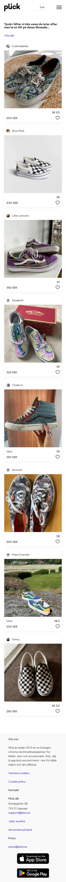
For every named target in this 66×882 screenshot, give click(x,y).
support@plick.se (19, 812)
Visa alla (9, 35)
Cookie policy (17, 781)
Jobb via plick (16, 821)
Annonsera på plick (20, 829)
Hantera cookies (18, 773)
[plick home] (12, 7)
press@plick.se (17, 846)
